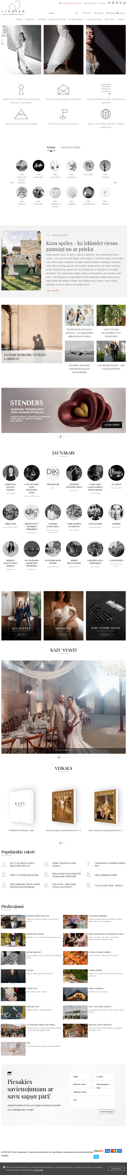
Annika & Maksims (64, 750)
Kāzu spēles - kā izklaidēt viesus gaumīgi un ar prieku (82, 246)
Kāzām (19, 19)
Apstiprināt (116, 1169)
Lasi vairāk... (53, 290)
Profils (87, 13)
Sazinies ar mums (90, 3)
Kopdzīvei (30, 19)
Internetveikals (76, 19)
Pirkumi (110, 13)
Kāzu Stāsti (110, 19)
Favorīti (99, 13)
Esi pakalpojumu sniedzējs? (72, 3)
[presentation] (89, 1114)
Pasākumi (42, 19)
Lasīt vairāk (38, 1170)
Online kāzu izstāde (57, 19)
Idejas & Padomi (94, 19)
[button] (57, 436)
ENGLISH (120, 13)
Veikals (121, 19)
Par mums (102, 3)
